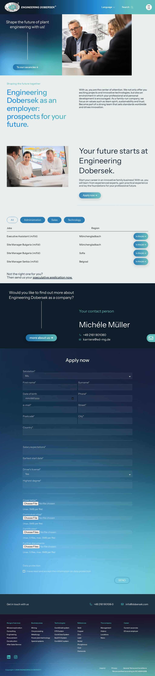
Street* (82, 405)
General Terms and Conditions (135, 668)
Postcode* (29, 416)
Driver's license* (32, 469)
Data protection (32, 565)
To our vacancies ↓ (27, 66)
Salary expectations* (34, 447)
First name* (29, 382)
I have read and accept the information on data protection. (58, 571)
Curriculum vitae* (32, 514)
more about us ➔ (41, 332)
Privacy (114, 668)
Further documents (34, 543)
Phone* (82, 393)
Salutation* (29, 371)
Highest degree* (32, 480)
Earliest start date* (33, 458)
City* (81, 416)
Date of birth (30, 393)
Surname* (83, 382)
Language (108, 7)
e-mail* (27, 405)
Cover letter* (30, 500)
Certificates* (30, 528)
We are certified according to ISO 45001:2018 (129, 671)
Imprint (102, 668)
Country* (28, 427)
